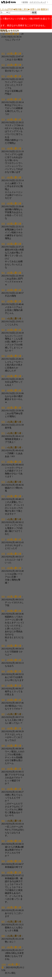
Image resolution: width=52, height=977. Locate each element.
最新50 (44, 9)
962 (3, 290)
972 (3, 447)
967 (3, 376)
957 (3, 177)
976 (3, 519)
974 (3, 482)
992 (3, 821)
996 (3, 907)
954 (3, 99)
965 (3, 330)
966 (3, 356)
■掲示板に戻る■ (21, 9)
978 (3, 554)
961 (3, 273)
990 (3, 769)
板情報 (25, 2)
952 (3, 65)
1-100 (37, 9)
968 (3, 390)
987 (3, 714)
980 (3, 596)
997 (3, 921)
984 (3, 671)
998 (3, 936)
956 (3, 148)
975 (3, 496)
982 (3, 646)
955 (3, 119)
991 (3, 789)
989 (3, 745)
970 (3, 422)
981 (3, 611)
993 (3, 841)
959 (3, 223)
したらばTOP (6, 9)
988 (3, 728)
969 (3, 407)
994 (3, 861)
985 (3, 685)
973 (3, 462)
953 (3, 76)
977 (3, 539)
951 (3, 53)
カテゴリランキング (38, 2)
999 (3, 947)
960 (3, 244)
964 (3, 318)
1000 (3, 964)
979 (3, 568)
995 (3, 872)
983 (3, 660)
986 (3, 700)
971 (3, 433)
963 (3, 301)
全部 (32, 9)
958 (3, 203)
